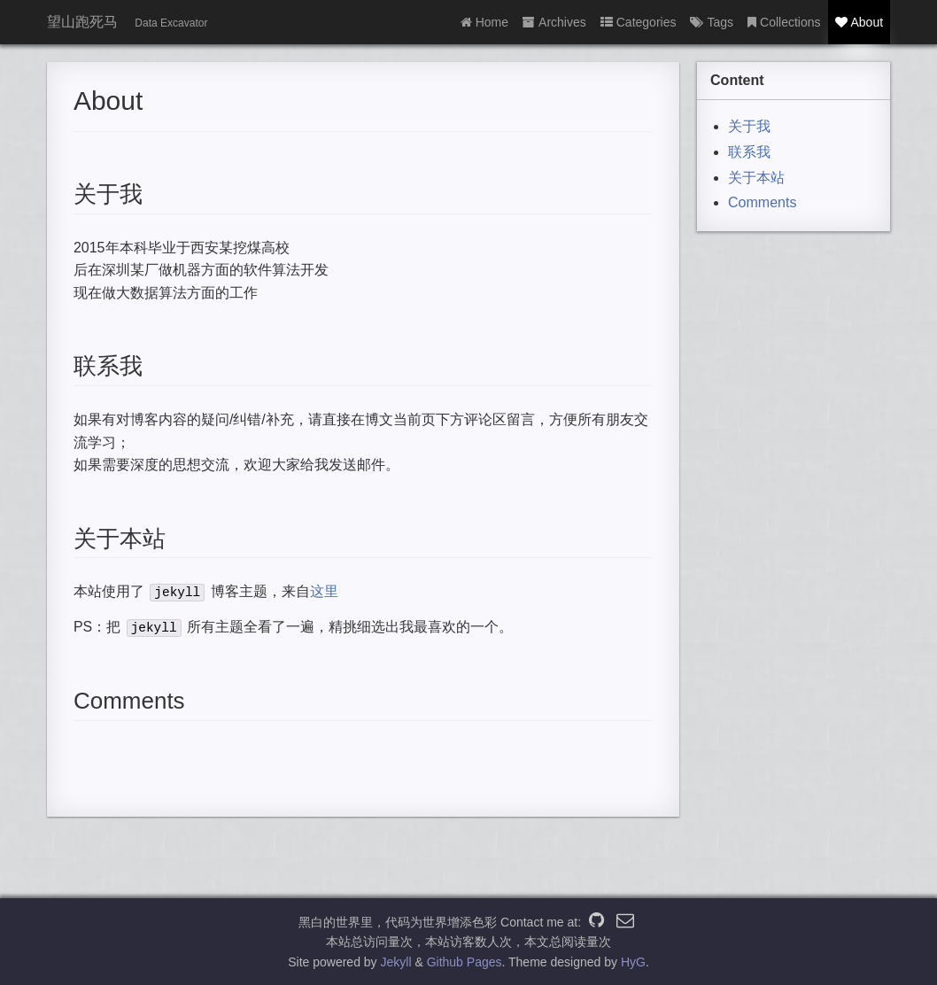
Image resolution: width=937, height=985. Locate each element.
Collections (783, 22)
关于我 (749, 126)
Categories (638, 22)
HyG (633, 962)
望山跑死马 (82, 21)
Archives (554, 22)
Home (484, 22)
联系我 (749, 151)
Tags (711, 22)
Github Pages (464, 962)
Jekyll (396, 962)
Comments (762, 202)
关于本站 (756, 177)
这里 (324, 591)
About (859, 22)
